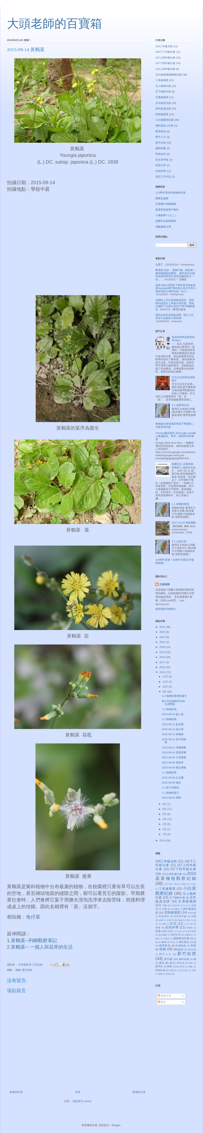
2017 (162, 662)
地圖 (164, 924)
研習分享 (160, 165)
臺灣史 (159, 966)
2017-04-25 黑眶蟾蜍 (184, 522)
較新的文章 (16, 1092)
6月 (165, 808)
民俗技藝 (192, 913)
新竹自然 (27, 969)
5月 (165, 814)
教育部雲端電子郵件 (167, 209)
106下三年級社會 (165, 51)
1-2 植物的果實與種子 (174, 695)
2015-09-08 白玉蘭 (172, 777)
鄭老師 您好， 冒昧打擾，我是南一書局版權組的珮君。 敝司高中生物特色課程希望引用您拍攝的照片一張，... (175, 275)
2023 (162, 631)
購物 (161, 974)
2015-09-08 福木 (171, 782)
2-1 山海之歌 (179, 541)
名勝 (169, 920)
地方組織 (178, 920)
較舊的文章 (139, 1092)
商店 (173, 942)
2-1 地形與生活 (180, 405)
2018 (162, 657)
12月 (166, 676)
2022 (162, 637)
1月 (165, 834)
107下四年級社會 (165, 63)
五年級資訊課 (163, 103)
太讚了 (159, 264)
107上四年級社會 (165, 57)
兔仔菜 (33, 916)
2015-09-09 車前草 (172, 762)
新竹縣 (168, 959)
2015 (162, 672)
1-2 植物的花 (169, 709)
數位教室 (180, 966)
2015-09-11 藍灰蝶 (172, 724)
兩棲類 (189, 928)
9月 (165, 691)
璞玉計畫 (184, 970)
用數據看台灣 (163, 226)
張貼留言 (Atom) (82, 1101)
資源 (191, 963)
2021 (162, 642)
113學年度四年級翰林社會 (170, 192)
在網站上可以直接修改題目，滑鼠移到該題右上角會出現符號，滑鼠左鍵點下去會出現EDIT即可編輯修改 (175, 305)
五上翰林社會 (163, 85)
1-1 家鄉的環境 (180, 504)
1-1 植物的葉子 (170, 792)
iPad (168, 973)
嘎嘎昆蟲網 (161, 198)
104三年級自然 (164, 46)
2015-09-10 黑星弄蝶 (174, 752)
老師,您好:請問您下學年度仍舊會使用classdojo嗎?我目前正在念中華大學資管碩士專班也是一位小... (175, 288)
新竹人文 (160, 136)
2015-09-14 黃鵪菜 (172, 734)
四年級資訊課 (163, 108)
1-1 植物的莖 (169, 772)
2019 (162, 652)
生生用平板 (161, 159)
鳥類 (193, 945)
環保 (194, 970)
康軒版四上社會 (164, 125)
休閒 (161, 920)
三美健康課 (161, 80)
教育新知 (160, 131)
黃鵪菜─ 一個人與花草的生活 (42, 947)
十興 (175, 884)
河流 (179, 931)
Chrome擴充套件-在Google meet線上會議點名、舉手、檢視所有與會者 (175, 436)
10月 (166, 686)
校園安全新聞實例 (165, 220)
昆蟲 (158, 931)
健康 (163, 942)
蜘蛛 (169, 966)
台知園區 (175, 909)
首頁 (77, 1092)
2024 (162, 626)
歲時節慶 (160, 148)
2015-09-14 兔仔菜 (172, 729)
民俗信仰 (160, 153)
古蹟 (164, 909)
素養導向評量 (181, 938)
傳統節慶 (192, 949)
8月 (165, 804)
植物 (18, 969)
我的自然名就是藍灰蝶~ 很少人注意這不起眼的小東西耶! (174, 316)
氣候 (157, 939)
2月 (165, 829)
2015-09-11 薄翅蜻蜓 (174, 747)
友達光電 (175, 905)
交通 (193, 916)
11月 (166, 681)
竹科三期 (188, 924)
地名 (188, 920)
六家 (164, 905)
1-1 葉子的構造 (170, 787)
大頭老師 (164, 584)
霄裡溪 (173, 970)
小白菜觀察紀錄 (164, 119)
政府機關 (163, 935)
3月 (165, 824)
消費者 (166, 939)
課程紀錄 (160, 970)
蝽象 (191, 966)
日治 (185, 905)
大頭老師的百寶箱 (54, 23)
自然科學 (160, 171)
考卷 (158, 927)
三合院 (193, 884)
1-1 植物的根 (169, 719)
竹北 (173, 923)
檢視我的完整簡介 (165, 608)
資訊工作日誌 (163, 176)
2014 (162, 840)
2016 (162, 667)
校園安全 (189, 935)
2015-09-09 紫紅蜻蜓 (174, 767)
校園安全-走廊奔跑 (182, 464)
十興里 (183, 884)
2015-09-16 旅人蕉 (172, 714)
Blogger (116, 1125)
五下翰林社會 (163, 91)
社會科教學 (191, 931)
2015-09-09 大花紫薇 (174, 757)
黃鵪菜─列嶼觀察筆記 (34, 940)
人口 (166, 884)
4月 (165, 819)
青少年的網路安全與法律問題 (173, 703)
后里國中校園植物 (165, 203)
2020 (162, 647)
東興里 (170, 931)
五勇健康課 (161, 97)
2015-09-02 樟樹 (171, 797)
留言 (162, 1002)
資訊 (161, 962)
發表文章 (164, 995)
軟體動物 (180, 945)
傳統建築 (178, 949)
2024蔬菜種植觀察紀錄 (168, 74)
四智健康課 (161, 114)
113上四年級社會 (165, 68)
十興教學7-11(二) (165, 215)
